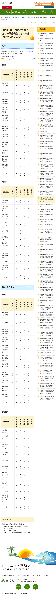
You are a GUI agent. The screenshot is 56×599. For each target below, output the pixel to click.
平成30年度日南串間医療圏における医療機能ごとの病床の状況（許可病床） (47, 392)
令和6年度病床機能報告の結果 (46, 154)
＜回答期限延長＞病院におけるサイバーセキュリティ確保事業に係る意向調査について (46, 232)
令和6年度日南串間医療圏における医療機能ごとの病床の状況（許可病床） (46, 186)
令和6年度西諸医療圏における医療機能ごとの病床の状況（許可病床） (46, 199)
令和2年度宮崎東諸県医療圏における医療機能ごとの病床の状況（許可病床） (46, 321)
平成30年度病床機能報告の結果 (47, 353)
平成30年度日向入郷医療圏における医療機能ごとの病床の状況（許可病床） (47, 398)
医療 (19, 17)
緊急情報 (7, 7)
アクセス (28, 587)
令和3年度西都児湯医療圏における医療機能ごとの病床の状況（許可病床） (46, 276)
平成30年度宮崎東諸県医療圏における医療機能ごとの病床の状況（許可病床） (47, 385)
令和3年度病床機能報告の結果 (46, 250)
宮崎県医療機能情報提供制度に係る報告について (46, 142)
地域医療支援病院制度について (46, 76)
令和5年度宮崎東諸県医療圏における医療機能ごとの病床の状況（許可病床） (46, 93)
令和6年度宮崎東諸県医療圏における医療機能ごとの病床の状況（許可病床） (46, 180)
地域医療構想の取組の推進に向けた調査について (46, 220)
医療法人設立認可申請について (46, 225)
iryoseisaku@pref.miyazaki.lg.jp (21, 532)
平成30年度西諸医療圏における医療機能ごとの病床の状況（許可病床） (47, 359)
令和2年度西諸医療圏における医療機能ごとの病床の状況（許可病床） (46, 347)
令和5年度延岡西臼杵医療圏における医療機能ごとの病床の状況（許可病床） (46, 87)
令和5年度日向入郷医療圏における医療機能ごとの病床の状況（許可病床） (46, 120)
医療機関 (24, 17)
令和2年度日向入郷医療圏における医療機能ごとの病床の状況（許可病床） (46, 307)
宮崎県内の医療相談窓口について (46, 54)
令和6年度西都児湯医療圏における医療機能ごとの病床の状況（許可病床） (46, 173)
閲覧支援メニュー (37, 2)
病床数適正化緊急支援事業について (46, 49)
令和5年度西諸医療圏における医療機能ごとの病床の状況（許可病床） (46, 126)
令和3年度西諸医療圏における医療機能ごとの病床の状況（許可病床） (46, 282)
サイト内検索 (36, 4)
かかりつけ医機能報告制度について (46, 71)
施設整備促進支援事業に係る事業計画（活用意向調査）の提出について (46, 239)
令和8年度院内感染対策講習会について (46, 34)
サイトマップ (36, 575)
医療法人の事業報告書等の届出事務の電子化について (46, 44)
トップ (4, 17)
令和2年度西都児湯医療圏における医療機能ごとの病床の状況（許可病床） (46, 327)
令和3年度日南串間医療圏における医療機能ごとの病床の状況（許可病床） (46, 296)
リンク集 (46, 575)
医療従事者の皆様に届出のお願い (46, 245)
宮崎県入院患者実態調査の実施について (46, 215)
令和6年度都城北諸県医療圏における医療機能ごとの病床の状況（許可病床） (46, 193)
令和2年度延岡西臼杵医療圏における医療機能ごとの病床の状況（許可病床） (46, 314)
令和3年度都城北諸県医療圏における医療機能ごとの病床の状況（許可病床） (46, 289)
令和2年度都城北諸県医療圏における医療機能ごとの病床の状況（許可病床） (46, 340)
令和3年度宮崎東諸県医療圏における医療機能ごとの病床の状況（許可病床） (46, 269)
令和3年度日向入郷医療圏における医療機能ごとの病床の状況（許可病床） (46, 263)
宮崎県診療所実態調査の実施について (46, 205)
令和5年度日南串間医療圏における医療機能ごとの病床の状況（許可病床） (46, 107)
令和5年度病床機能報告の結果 (46, 81)
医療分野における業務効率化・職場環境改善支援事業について (46, 65)
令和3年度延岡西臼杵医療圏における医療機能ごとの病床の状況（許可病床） (46, 256)
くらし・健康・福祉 (12, 17)
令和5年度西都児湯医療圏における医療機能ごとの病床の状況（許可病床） (46, 113)
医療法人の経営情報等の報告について (46, 39)
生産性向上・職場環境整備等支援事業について (46, 210)
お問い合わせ (19, 587)
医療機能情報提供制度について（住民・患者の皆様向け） (46, 148)
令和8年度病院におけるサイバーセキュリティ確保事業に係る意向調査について (46, 136)
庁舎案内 (36, 587)
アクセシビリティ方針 (23, 575)
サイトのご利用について (8, 575)
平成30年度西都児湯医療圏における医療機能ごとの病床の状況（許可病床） (47, 378)
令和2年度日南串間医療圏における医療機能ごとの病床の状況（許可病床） (46, 334)
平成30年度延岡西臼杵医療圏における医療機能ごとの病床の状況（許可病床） (47, 372)
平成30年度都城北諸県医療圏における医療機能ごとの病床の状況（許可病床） (47, 365)
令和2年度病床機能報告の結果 (46, 301)
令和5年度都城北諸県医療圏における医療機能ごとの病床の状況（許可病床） (46, 100)
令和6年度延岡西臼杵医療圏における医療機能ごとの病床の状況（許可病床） (46, 160)
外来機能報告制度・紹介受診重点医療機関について (46, 59)
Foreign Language (49, 2)
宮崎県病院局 (43, 131)
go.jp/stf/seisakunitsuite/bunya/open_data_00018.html (22, 59)
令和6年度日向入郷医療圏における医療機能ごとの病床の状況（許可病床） (46, 166)
